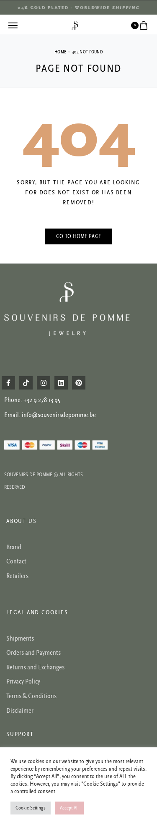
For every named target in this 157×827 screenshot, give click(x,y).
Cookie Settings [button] (30, 808)
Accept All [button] (69, 808)
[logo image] (74, 25)
